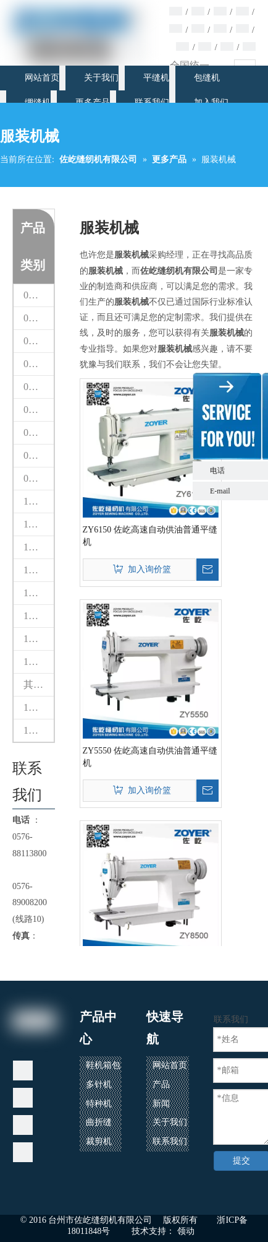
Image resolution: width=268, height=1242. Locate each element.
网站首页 (170, 1065)
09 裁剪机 (38, 478)
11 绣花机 (38, 524)
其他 (33, 684)
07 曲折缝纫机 (38, 432)
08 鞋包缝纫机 (38, 455)
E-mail (220, 491)
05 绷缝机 (38, 386)
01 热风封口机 (38, 295)
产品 (161, 1084)
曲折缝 (99, 1122)
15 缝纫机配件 (38, 638)
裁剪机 (99, 1141)
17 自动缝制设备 (38, 730)
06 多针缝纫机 (38, 409)
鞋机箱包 (103, 1065)
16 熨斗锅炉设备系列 (38, 707)
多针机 (99, 1084)
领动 (186, 1231)
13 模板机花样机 (38, 570)
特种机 (99, 1103)
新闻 (161, 1103)
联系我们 (170, 1141)
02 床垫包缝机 (38, 318)
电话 (236, 470)
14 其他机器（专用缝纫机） (38, 615)
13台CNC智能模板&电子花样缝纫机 (38, 593)
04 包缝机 (38, 363)
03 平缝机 (38, 341)
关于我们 (170, 1122)
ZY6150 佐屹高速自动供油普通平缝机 (150, 536)
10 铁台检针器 (38, 501)
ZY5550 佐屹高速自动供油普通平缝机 (150, 757)
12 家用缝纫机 (38, 547)
